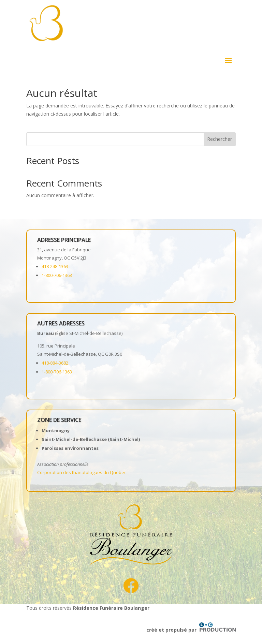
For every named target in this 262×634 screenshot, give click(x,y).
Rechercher (219, 139)
